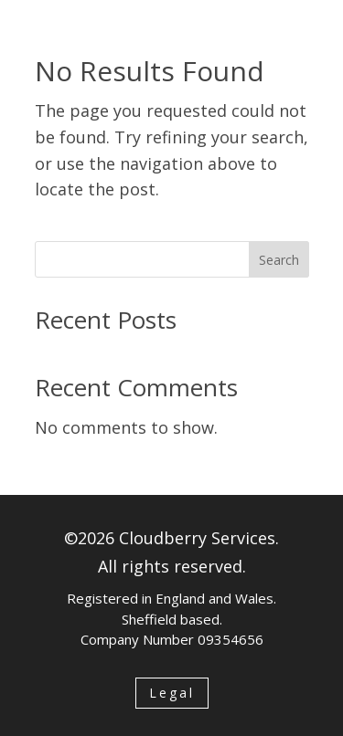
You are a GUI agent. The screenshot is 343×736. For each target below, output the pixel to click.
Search (279, 259)
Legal (172, 692)
